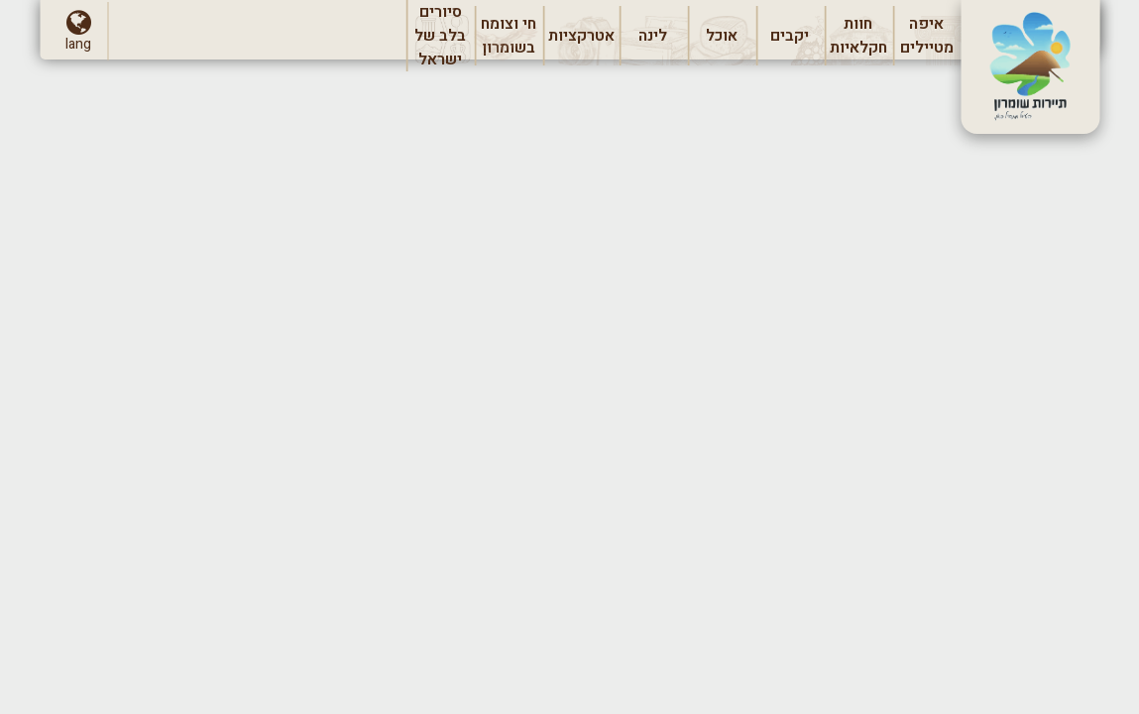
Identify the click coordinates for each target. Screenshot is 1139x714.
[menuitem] (926, 35)
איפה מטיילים (930, 38)
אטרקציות (584, 40)
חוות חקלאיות (858, 38)
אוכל (721, 40)
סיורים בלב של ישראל (440, 35)
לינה (653, 40)
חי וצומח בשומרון (509, 38)
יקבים (797, 40)
